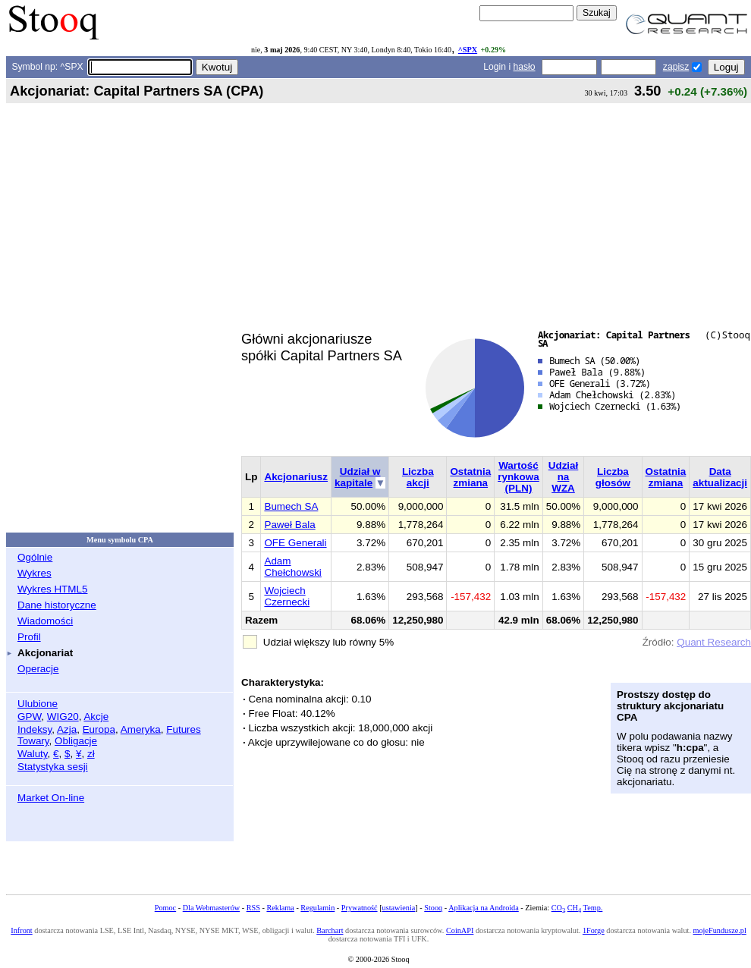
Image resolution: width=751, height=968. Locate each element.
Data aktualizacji (720, 477)
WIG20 (63, 716)
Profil (29, 637)
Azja (67, 729)
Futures (183, 729)
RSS (253, 908)
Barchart (329, 930)
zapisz (676, 66)
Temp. (593, 908)
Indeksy (34, 729)
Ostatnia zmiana (470, 477)
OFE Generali (295, 542)
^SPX (467, 50)
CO (558, 908)
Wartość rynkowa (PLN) (518, 477)
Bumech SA (291, 506)
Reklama (280, 908)
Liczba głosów (612, 477)
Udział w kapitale (357, 477)
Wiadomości (45, 621)
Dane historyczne (56, 605)
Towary (33, 740)
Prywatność (359, 908)
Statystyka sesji (52, 766)
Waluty (32, 753)
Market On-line (50, 797)
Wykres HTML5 (52, 589)
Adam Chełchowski (292, 566)
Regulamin (317, 908)
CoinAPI (459, 930)
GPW (29, 716)
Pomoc (165, 908)
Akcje (95, 716)
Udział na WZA (563, 477)
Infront (21, 930)
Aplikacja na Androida (483, 908)
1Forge (594, 930)
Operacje (38, 668)
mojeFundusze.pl (719, 930)
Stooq (433, 908)
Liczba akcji (418, 477)
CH (574, 908)
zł (91, 753)
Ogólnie (34, 557)
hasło (525, 66)
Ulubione (37, 703)
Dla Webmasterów (211, 908)
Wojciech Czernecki (287, 596)
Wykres (34, 573)
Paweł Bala (289, 524)
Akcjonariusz (296, 476)
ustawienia (399, 908)
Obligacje (76, 740)
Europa (99, 729)
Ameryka (141, 729)
